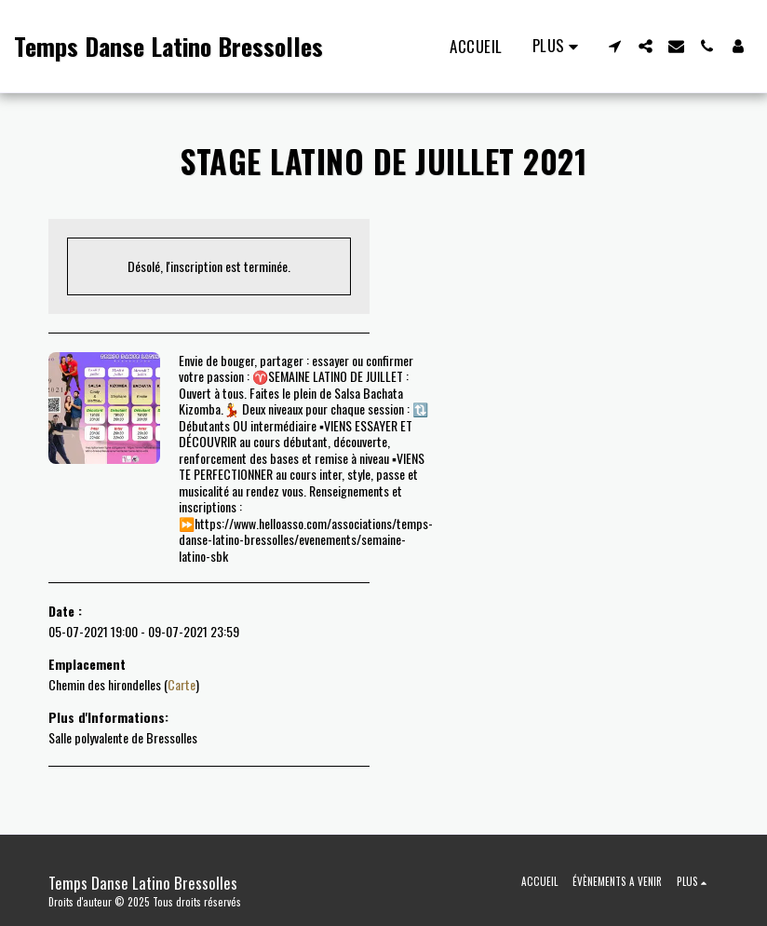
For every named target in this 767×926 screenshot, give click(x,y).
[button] (614, 46)
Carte (181, 684)
